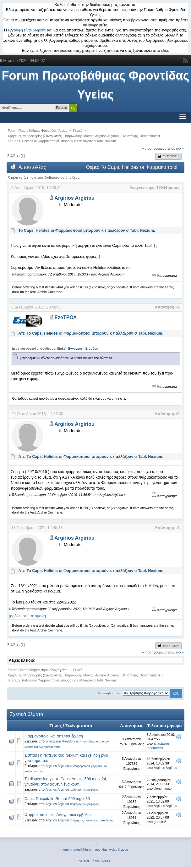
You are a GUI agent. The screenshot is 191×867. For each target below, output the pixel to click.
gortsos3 (160, 822)
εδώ (164, 50)
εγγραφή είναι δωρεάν (27, 30)
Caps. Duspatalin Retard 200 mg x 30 (57, 799)
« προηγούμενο (154, 148)
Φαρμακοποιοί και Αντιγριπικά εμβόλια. (58, 815)
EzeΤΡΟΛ (65, 317)
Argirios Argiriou (107, 136)
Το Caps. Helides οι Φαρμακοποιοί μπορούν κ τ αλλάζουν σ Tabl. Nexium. (86, 230)
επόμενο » (175, 148)
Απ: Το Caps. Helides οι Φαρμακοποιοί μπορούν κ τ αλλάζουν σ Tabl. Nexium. (90, 333)
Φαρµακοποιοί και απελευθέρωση (54, 736)
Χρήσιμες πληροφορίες (84, 789)
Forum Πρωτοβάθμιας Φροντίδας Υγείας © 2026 (94, 849)
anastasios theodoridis (62, 741)
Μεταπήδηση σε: (110, 693)
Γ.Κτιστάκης (129, 136)
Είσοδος (91, 348)
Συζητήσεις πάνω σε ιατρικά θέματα (92, 820)
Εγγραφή (75, 348)
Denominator (149, 136)
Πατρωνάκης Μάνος (78, 136)
